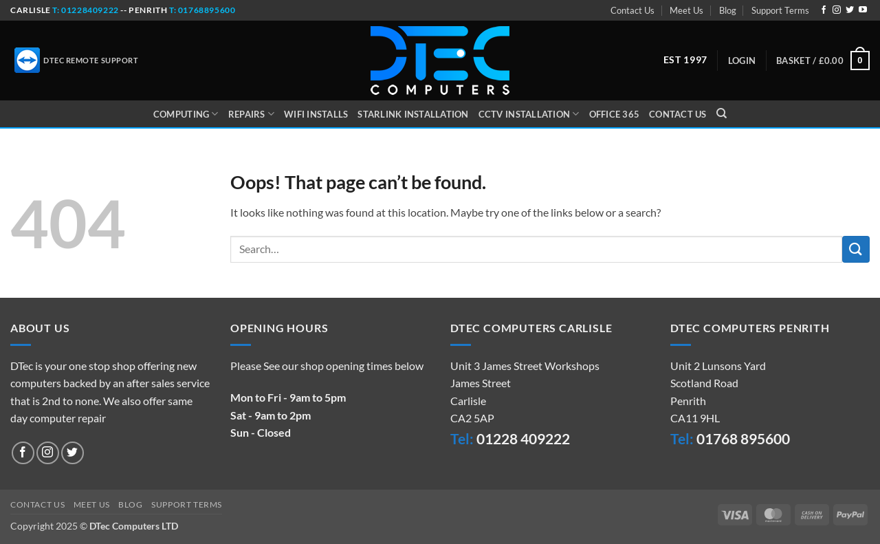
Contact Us (632, 10)
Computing (186, 113)
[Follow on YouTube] (863, 10)
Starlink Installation (413, 114)
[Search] (721, 113)
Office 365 (614, 114)
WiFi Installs (316, 114)
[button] (742, 60)
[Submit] (856, 249)
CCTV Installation (529, 113)
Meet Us (686, 10)
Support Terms (780, 10)
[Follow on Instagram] (837, 10)
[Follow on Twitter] (850, 10)
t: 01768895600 (202, 10)
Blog (727, 10)
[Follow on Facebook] (824, 10)
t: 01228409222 (85, 10)
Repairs (251, 113)
